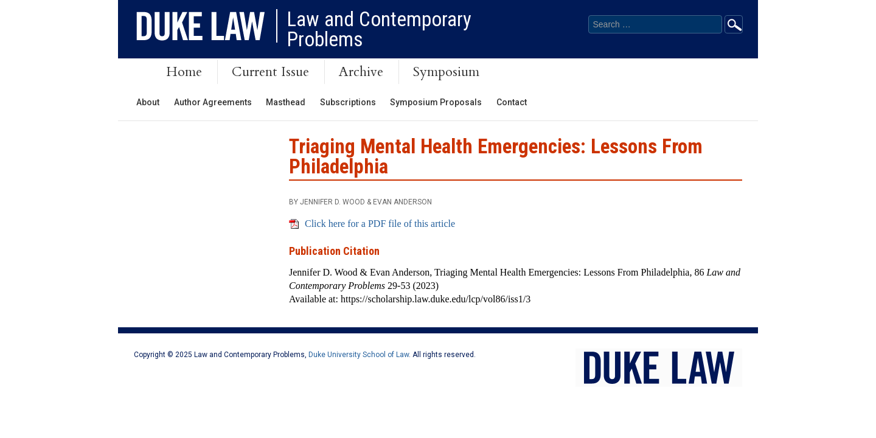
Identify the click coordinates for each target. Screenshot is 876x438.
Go (734, 24)
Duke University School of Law (358, 354)
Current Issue (270, 72)
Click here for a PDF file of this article (380, 223)
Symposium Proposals (436, 102)
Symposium (446, 72)
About (147, 102)
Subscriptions (348, 102)
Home (184, 72)
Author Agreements (213, 102)
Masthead (285, 102)
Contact (511, 102)
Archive (361, 72)
